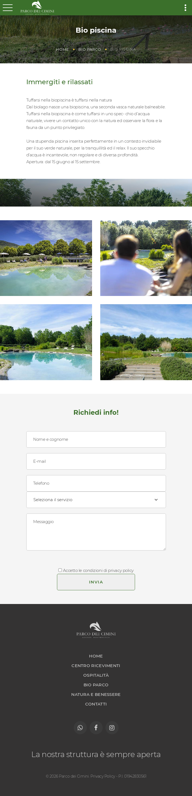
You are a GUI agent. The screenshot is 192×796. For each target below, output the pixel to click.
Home (62, 49)
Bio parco (89, 49)
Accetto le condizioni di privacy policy (98, 570)
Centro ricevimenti (95, 665)
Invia (96, 582)
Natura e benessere (96, 694)
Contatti (96, 704)
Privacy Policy (102, 776)
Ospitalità (96, 675)
